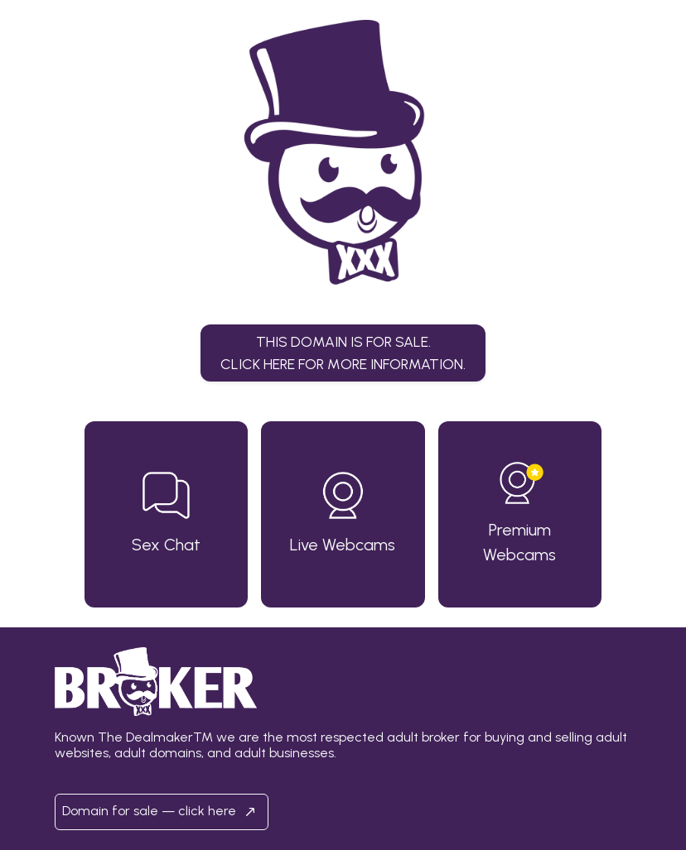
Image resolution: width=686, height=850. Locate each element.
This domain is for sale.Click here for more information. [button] (343, 352)
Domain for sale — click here (161, 812)
